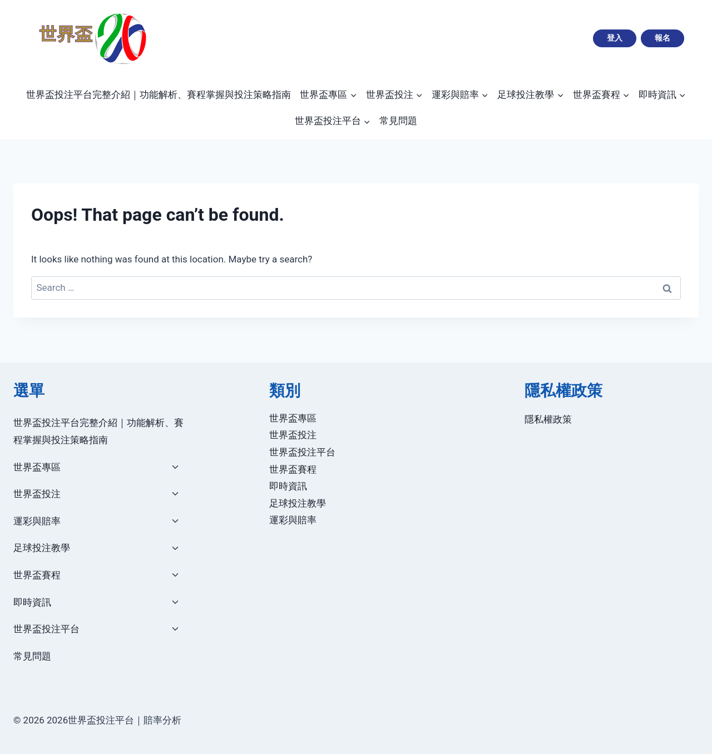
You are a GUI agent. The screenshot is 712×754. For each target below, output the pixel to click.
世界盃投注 (37, 493)
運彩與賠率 (37, 521)
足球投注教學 (41, 547)
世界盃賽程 (37, 575)
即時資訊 (32, 602)
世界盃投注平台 (46, 628)
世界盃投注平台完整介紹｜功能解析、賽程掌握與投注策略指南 (158, 94)
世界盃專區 (37, 467)
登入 (614, 37)
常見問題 (398, 120)
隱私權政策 (548, 419)
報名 (662, 37)
